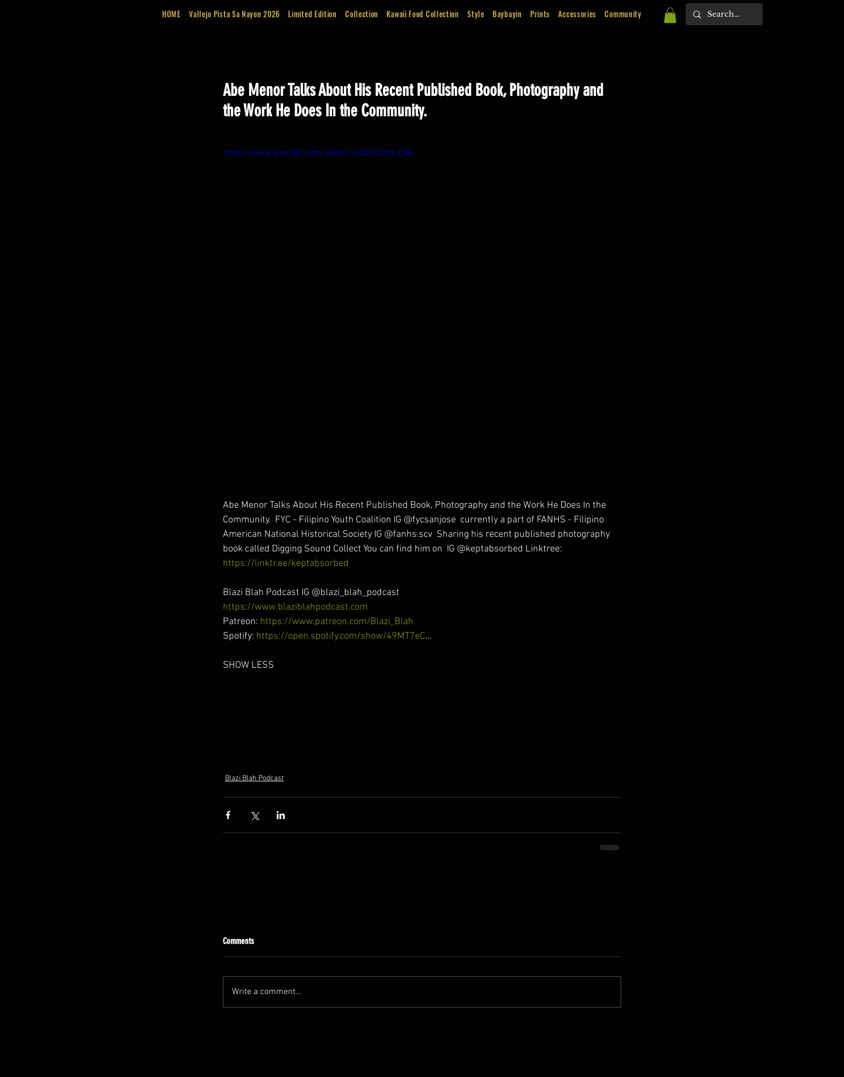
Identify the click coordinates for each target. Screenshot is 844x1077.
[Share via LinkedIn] (281, 815)
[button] (312, 14)
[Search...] (723, 14)
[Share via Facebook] (228, 815)
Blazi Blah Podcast (254, 778)
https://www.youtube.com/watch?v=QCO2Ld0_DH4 (318, 153)
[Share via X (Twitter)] (254, 815)
